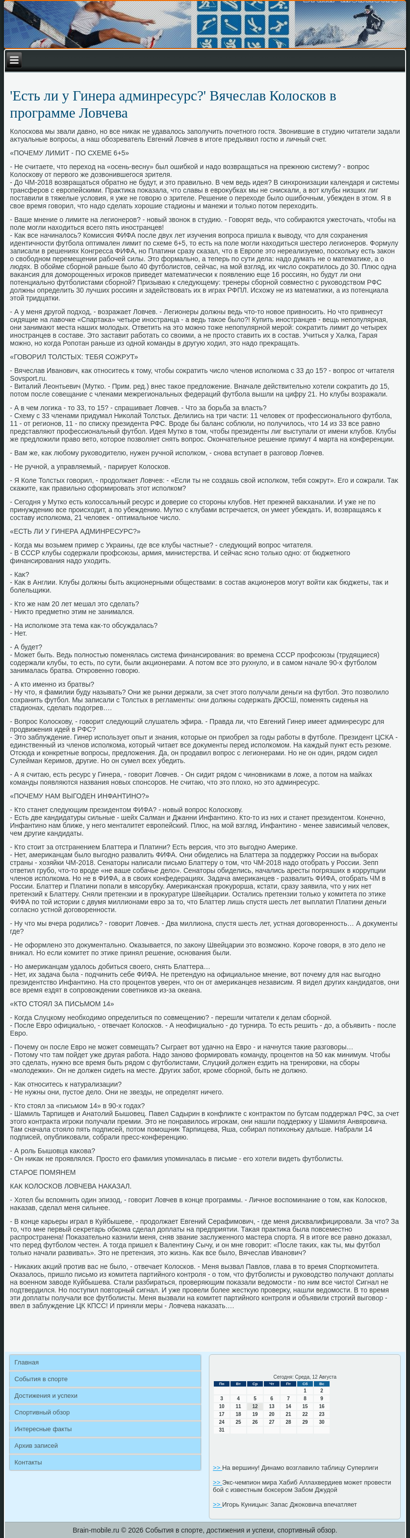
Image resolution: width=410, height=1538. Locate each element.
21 (288, 1414)
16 (322, 1406)
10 (222, 1406)
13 (272, 1406)
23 (322, 1414)
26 (255, 1422)
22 (305, 1414)
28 (288, 1422)
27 (272, 1422)
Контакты (28, 1462)
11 (238, 1406)
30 (322, 1422)
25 (238, 1422)
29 (305, 1422)
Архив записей (36, 1445)
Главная (27, 1362)
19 (255, 1414)
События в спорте (41, 1379)
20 (272, 1414)
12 (255, 1406)
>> (217, 1467)
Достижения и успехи (46, 1395)
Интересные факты (43, 1429)
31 (222, 1430)
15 (305, 1406)
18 (238, 1414)
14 (288, 1406)
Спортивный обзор (42, 1412)
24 (222, 1422)
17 (222, 1414)
